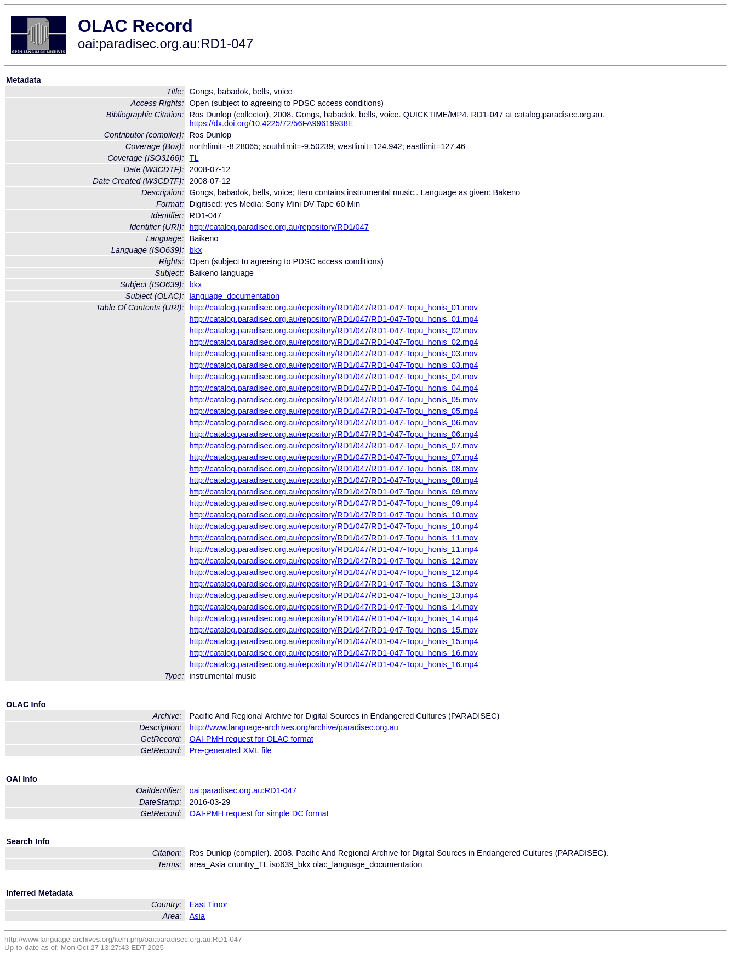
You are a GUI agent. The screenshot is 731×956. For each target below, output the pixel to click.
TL (194, 157)
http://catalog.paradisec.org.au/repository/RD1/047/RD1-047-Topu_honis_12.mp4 (334, 572)
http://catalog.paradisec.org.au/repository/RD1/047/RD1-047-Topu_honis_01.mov (334, 307)
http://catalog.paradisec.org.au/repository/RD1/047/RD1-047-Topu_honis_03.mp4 (334, 365)
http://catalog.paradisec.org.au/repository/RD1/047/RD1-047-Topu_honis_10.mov (334, 514)
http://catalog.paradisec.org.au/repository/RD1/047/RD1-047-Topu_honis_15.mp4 (334, 641)
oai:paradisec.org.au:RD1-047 (243, 790)
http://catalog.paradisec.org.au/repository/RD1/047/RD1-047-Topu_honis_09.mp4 (334, 503)
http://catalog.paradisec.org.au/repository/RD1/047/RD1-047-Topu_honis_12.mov (334, 560)
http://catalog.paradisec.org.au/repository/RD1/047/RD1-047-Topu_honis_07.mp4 (334, 457)
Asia (197, 916)
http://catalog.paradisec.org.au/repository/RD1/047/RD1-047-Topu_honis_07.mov (334, 445)
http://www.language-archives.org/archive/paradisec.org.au (294, 727)
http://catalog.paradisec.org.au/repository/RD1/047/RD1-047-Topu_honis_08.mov (334, 468)
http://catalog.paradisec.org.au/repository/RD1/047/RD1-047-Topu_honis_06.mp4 (334, 434)
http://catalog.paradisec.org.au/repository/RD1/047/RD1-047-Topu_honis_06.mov (334, 422)
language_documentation (235, 296)
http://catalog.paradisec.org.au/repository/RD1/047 (279, 227)
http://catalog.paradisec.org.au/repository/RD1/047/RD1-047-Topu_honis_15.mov (334, 629)
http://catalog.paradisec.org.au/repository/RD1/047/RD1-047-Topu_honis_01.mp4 (334, 319)
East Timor (209, 904)
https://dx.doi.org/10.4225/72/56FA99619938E (271, 123)
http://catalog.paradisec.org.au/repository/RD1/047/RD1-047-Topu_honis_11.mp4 (334, 549)
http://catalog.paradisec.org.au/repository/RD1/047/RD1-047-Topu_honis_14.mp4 (334, 618)
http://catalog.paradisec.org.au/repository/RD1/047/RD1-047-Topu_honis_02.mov (334, 330)
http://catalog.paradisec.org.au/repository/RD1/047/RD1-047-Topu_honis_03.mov (334, 353)
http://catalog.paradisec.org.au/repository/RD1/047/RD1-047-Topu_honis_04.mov (334, 376)
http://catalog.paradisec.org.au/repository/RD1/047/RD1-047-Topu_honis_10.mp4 (334, 526)
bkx (196, 250)
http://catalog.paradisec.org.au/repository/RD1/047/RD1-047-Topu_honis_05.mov (334, 399)
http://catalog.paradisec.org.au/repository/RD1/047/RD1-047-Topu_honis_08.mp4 (334, 480)
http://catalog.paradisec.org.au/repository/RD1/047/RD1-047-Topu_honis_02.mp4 (334, 342)
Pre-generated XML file (231, 750)
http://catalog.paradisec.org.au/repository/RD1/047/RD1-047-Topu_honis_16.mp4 (334, 664)
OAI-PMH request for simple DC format (259, 813)
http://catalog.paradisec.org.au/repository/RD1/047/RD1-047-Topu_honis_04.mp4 (334, 388)
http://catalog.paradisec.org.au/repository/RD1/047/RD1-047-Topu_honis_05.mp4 (334, 411)
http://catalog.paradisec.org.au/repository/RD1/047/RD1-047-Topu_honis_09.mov (334, 491)
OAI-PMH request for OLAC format (251, 739)
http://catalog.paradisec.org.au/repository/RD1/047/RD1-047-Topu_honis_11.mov (334, 537)
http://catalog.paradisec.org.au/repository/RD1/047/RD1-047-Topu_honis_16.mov (334, 652)
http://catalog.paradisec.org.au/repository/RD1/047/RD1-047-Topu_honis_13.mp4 (334, 595)
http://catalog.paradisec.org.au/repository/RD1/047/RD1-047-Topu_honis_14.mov (334, 606)
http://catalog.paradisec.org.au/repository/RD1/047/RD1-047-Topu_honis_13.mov (334, 583)
